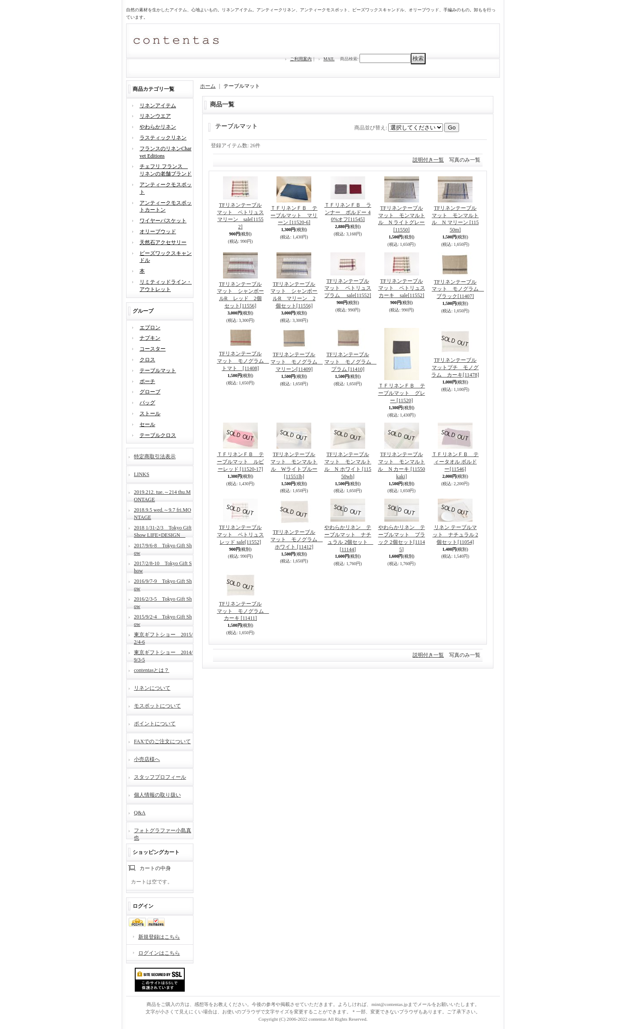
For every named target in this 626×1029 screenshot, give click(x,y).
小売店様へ (147, 759)
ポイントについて (155, 724)
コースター (153, 349)
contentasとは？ (151, 670)
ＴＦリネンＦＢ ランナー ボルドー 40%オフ (347, 212)
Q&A (140, 813)
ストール (150, 413)
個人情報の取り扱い (157, 795)
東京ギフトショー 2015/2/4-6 (163, 637)
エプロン (150, 327)
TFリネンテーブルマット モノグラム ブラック (458, 289)
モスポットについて (157, 706)
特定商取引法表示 (155, 456)
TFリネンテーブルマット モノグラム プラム (350, 361)
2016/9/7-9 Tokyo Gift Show (163, 584)
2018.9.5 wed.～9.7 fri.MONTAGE (162, 513)
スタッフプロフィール (160, 777)
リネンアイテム (158, 106)
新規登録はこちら (159, 937)
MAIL (329, 58)
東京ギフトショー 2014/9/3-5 (163, 655)
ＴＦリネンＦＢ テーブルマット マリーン (293, 215)
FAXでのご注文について (162, 741)
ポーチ (147, 381)
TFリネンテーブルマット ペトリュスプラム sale (347, 288)
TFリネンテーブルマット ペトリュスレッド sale (240, 534)
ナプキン (150, 338)
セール (147, 424)
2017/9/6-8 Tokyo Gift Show (163, 548)
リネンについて (152, 688)
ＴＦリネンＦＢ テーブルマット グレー (401, 393)
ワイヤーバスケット (163, 221)
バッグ (147, 403)
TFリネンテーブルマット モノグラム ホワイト (296, 539)
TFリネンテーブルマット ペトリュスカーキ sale (401, 288)
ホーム (208, 86)
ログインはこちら (159, 953)
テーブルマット (158, 370)
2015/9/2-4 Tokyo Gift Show (163, 619)
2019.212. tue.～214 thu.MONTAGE (162, 495)
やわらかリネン (158, 127)
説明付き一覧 (428, 160)
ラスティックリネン (163, 138)
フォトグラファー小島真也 (162, 833)
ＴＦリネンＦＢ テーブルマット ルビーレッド (240, 461)
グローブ (150, 392)
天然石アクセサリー (163, 242)
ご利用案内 (301, 58)
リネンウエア (155, 116)
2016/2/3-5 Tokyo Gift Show (163, 602)
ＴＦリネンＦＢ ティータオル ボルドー (455, 461)
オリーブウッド (158, 231)
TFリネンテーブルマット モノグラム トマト (243, 361)
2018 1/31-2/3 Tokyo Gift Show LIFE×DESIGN (163, 530)
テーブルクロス (158, 435)
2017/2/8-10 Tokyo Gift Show (163, 566)
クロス (147, 360)
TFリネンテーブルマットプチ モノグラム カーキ (455, 367)
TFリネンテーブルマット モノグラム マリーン (296, 361)
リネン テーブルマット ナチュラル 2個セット (455, 534)
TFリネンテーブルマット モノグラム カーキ (243, 611)
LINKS (141, 474)
